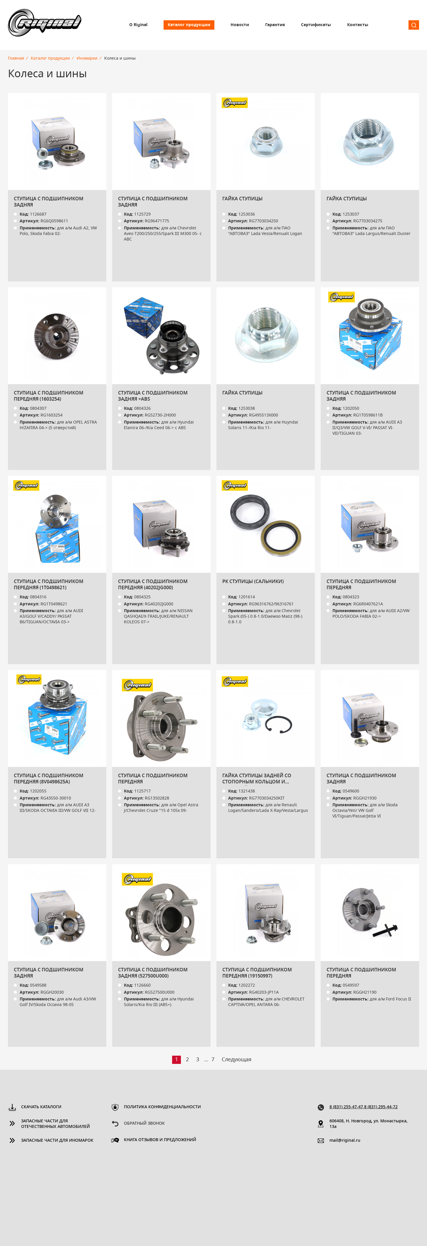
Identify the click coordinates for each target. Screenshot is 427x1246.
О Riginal (138, 25)
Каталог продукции (189, 25)
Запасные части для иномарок (57, 1140)
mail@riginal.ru (345, 1140)
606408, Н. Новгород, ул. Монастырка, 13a (369, 1124)
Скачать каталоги (41, 1107)
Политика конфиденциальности (162, 1107)
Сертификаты (316, 25)
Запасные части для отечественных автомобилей (55, 1124)
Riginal (44, 25)
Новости (240, 25)
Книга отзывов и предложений (160, 1140)
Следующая (236, 1059)
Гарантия (275, 25)
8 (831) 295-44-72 (381, 1107)
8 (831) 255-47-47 (346, 1107)
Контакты (357, 25)
